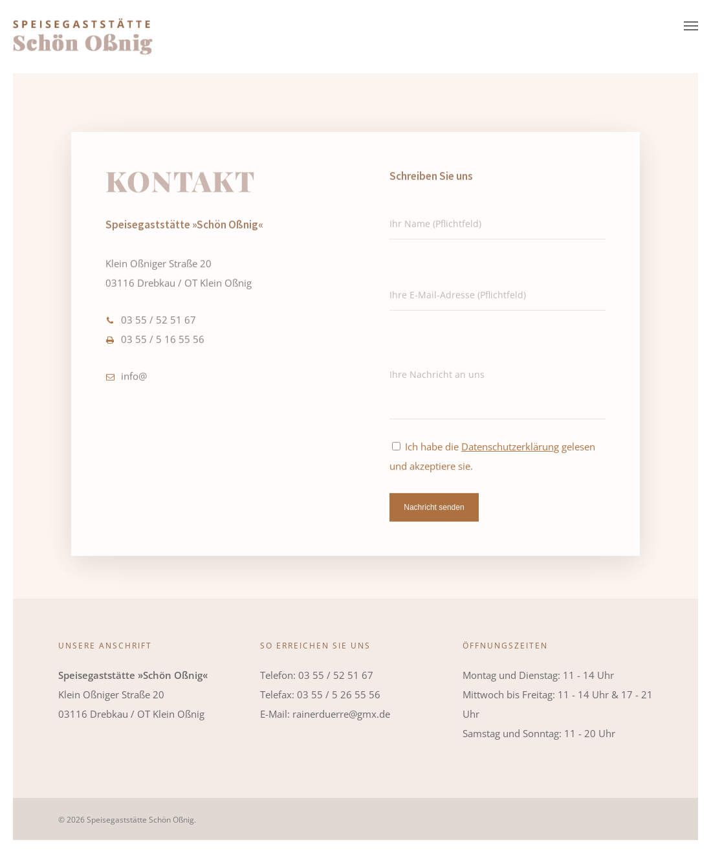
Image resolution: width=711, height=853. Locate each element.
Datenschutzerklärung (510, 452)
